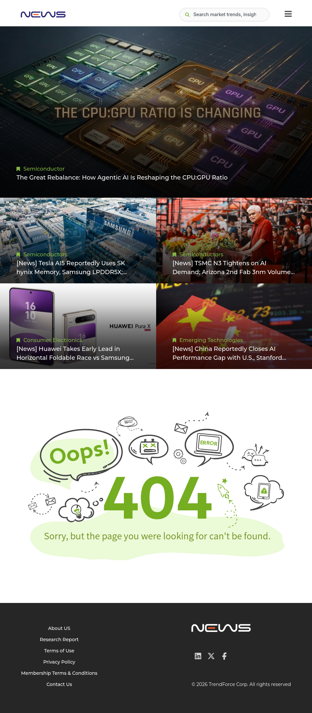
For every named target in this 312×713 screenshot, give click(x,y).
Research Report (59, 639)
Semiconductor (44, 169)
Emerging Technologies (211, 340)
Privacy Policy (59, 662)
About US (59, 628)
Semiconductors (45, 254)
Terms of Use (59, 651)
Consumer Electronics (52, 340)
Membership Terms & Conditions (59, 673)
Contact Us (59, 684)
